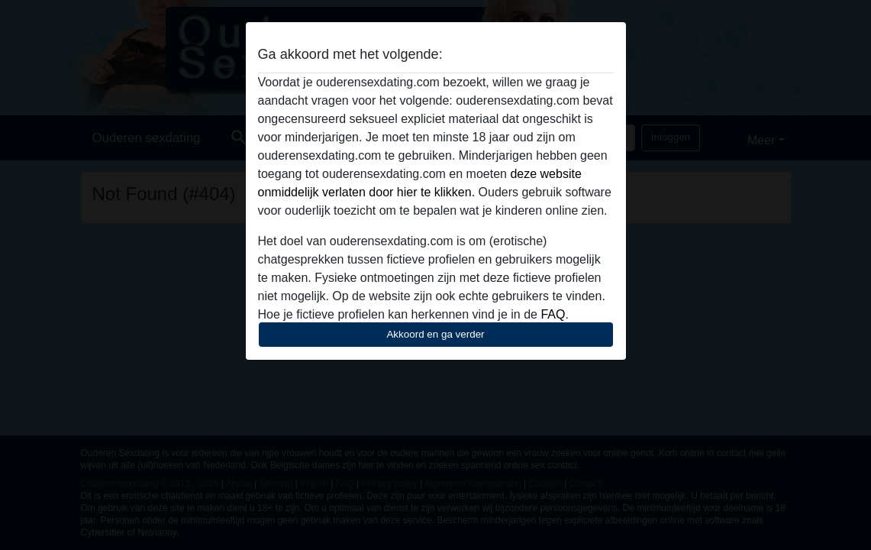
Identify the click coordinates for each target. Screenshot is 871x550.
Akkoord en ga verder (435, 334)
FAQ (552, 314)
